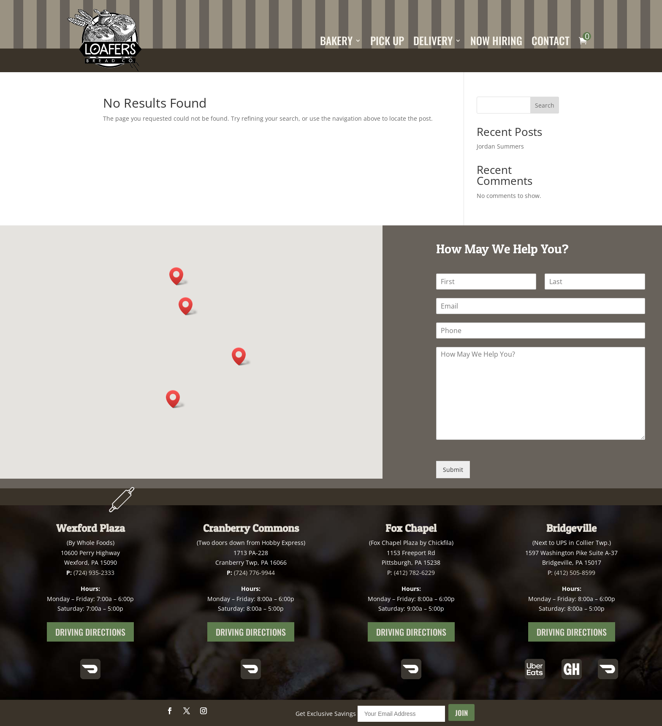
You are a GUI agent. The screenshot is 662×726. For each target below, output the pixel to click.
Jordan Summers (500, 146)
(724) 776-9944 (254, 573)
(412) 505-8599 (574, 573)
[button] (188, 306)
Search (544, 105)
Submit (453, 470)
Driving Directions (90, 632)
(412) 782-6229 (414, 573)
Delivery (433, 40)
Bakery (336, 40)
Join (461, 712)
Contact (551, 40)
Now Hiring (496, 40)
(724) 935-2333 (93, 573)
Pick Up (387, 40)
